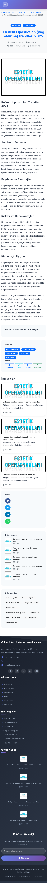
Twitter (18, 366)
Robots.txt (7, 704)
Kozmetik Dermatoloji (15, 613)
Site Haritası (8, 700)
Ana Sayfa (5, 12)
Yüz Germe (11, 622)
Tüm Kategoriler (10, 743)
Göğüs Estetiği (31, 603)
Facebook (9, 366)
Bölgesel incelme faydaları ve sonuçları (19, 474)
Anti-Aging (22, 12)
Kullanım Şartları (24, 877)
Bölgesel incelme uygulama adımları (27, 566)
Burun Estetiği (28, 598)
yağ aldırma (10, 357)
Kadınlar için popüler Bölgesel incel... (25, 549)
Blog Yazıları (8, 688)
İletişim (6, 696)
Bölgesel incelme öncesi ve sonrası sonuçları (21, 402)
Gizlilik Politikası (10, 877)
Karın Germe (12, 608)
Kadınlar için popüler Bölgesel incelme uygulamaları (19, 438)
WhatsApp (37, 366)
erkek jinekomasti (12, 349)
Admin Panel (37, 877)
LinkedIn (28, 366)
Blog (14, 12)
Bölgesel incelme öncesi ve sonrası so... (27, 540)
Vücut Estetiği (35, 12)
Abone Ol (23, 858)
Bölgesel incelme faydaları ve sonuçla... (25, 558)
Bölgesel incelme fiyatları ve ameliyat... (24, 575)
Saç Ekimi (34, 613)
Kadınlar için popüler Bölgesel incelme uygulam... (24, 783)
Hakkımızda (8, 692)
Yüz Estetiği (30, 617)
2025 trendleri (11, 353)
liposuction (24, 353)
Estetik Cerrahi (13, 603)
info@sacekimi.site (12, 665)
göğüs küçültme (28, 349)
